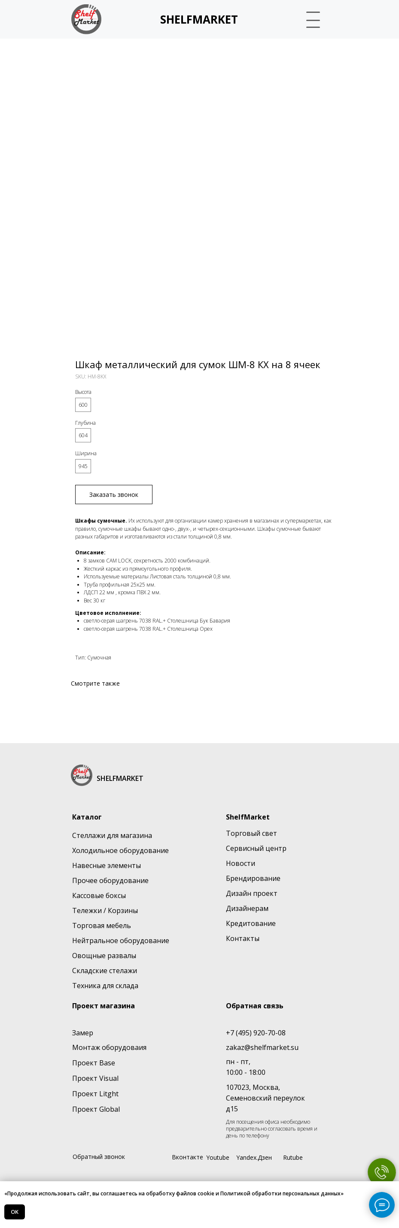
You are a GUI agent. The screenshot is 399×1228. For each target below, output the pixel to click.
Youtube (217, 1157)
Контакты (242, 938)
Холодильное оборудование (120, 850)
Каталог (87, 817)
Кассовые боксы (99, 895)
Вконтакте (187, 1157)
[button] (314, 18)
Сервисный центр (256, 848)
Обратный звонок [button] (99, 1156)
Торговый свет (251, 833)
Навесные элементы (106, 865)
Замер (82, 1032)
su (294, 1047)
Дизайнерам (247, 908)
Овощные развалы (104, 955)
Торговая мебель (101, 925)
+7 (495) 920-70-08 (256, 1032)
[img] (86, 19)
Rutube (293, 1157)
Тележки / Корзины (105, 910)
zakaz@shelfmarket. (258, 1047)
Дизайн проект (251, 893)
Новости (240, 863)
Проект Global (96, 1109)
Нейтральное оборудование (120, 940)
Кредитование (251, 923)
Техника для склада (105, 985)
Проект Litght (95, 1093)
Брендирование (253, 878)
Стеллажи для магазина (112, 835)
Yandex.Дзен (254, 1157)
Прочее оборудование (110, 880)
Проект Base (93, 1063)
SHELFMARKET (199, 19)
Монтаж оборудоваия (109, 1047)
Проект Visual (95, 1078)
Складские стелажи (104, 970)
